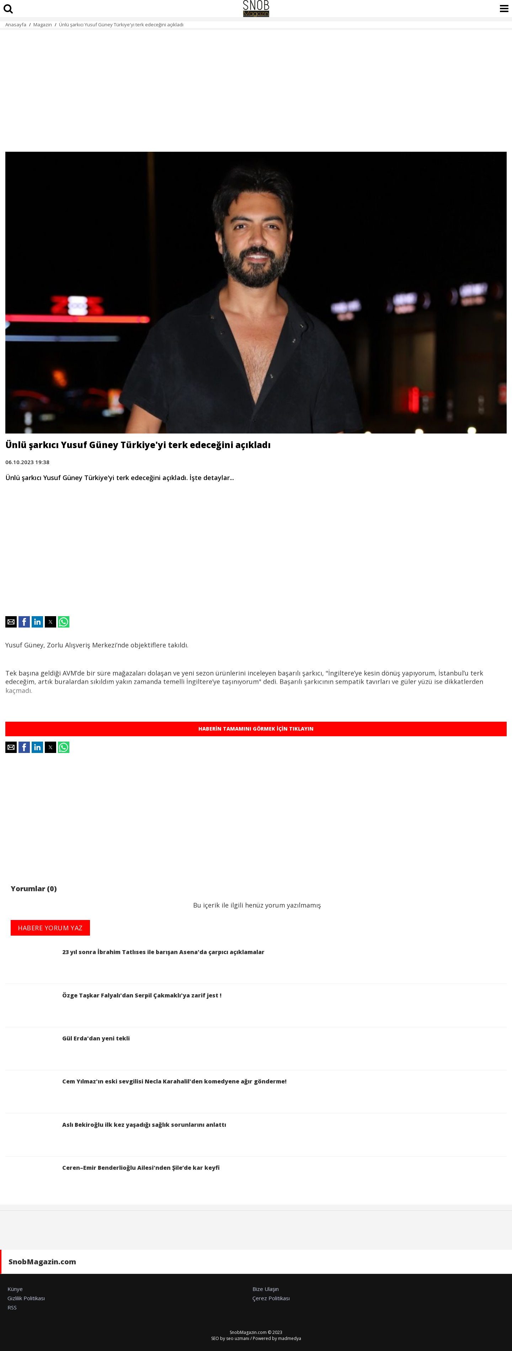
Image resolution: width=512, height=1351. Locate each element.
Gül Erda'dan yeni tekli (67, 1049)
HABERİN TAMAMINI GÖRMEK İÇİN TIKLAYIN (256, 728)
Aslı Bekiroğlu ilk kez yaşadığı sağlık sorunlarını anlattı (115, 1136)
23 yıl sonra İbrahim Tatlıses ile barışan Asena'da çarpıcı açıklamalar (135, 963)
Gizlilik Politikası (26, 1298)
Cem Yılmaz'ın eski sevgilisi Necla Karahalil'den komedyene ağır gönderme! (146, 1092)
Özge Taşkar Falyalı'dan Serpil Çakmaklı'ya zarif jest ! (113, 1006)
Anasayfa (15, 24)
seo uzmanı (237, 1338)
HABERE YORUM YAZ (50, 928)
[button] (11, 622)
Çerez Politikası (271, 1298)
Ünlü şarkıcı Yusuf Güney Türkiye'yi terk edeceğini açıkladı (121, 24)
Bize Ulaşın (265, 1288)
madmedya (289, 1338)
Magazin (42, 24)
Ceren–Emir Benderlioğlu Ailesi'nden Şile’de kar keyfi (112, 1179)
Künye (15, 1288)
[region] (256, 87)
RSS (12, 1307)
